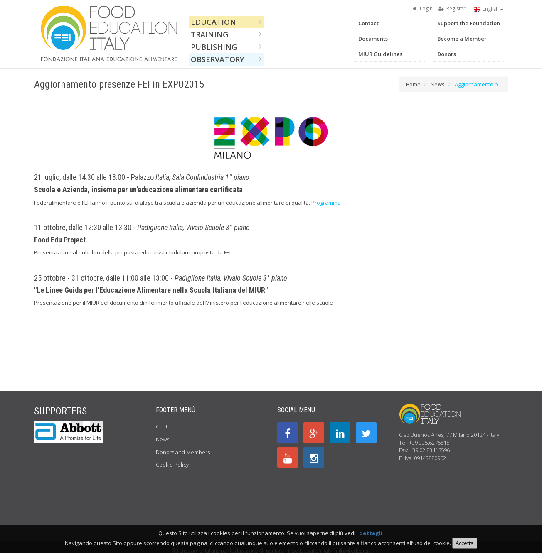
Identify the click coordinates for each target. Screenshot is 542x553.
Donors (446, 54)
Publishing (226, 47)
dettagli (370, 536)
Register (452, 8)
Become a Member (462, 38)
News (438, 84)
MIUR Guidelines (380, 54)
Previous (77, 424)
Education (226, 22)
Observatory (226, 59)
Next (96, 424)
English (488, 9)
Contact (368, 23)
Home (413, 84)
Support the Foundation (468, 23)
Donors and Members (183, 452)
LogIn (423, 8)
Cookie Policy (172, 464)
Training (226, 34)
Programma (326, 202)
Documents (373, 38)
